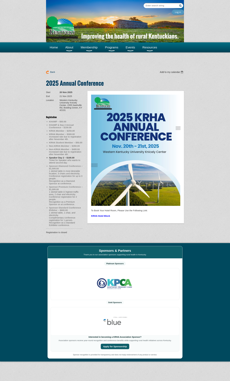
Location (50, 100)
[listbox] (172, 72)
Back (52, 72)
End (48, 96)
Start (48, 92)
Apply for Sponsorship (115, 346)
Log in (178, 12)
